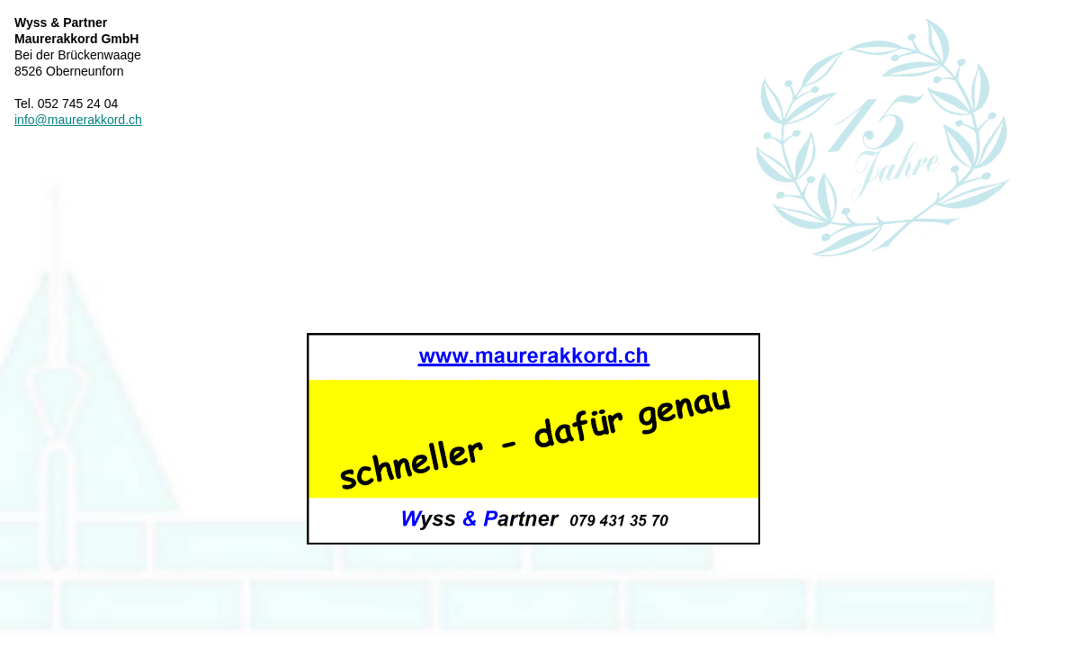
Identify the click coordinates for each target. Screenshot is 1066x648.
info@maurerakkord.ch (78, 119)
